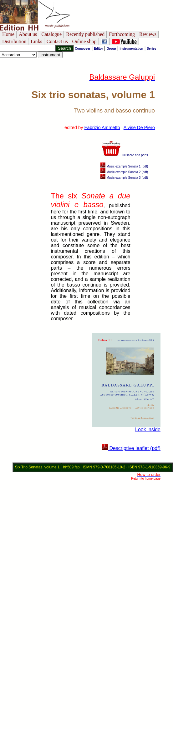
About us (28, 34)
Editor (98, 48)
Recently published (85, 34)
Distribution (14, 41)
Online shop (84, 41)
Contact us (57, 41)
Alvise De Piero (139, 127)
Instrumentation (131, 48)
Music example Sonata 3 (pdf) (124, 177)
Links (36, 41)
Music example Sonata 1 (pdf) (124, 166)
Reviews (147, 34)
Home (8, 34)
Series (151, 48)
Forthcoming (122, 34)
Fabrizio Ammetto (102, 127)
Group (111, 48)
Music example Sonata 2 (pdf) (124, 172)
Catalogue (51, 34)
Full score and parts (125, 155)
